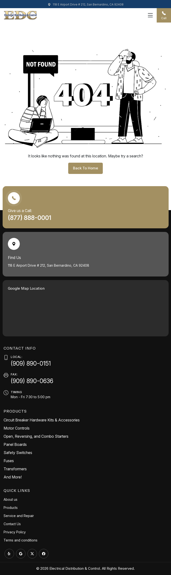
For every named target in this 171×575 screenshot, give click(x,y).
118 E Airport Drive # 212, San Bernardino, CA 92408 (86, 4)
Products (11, 508)
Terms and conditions (20, 540)
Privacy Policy (15, 532)
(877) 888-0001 (30, 217)
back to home (85, 168)
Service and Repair (19, 516)
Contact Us (12, 524)
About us (10, 499)
